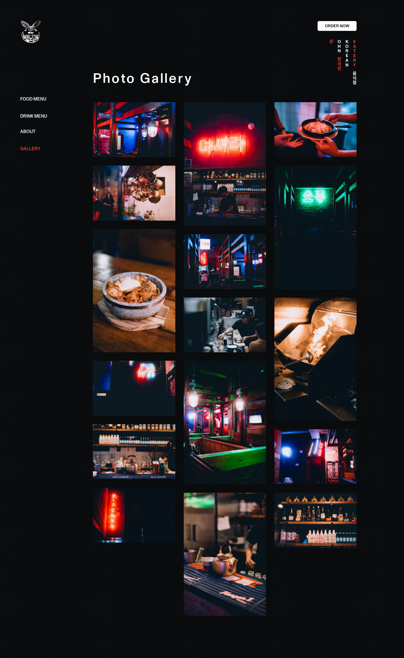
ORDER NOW (337, 26)
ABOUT (28, 132)
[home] (50, 32)
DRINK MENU (33, 116)
